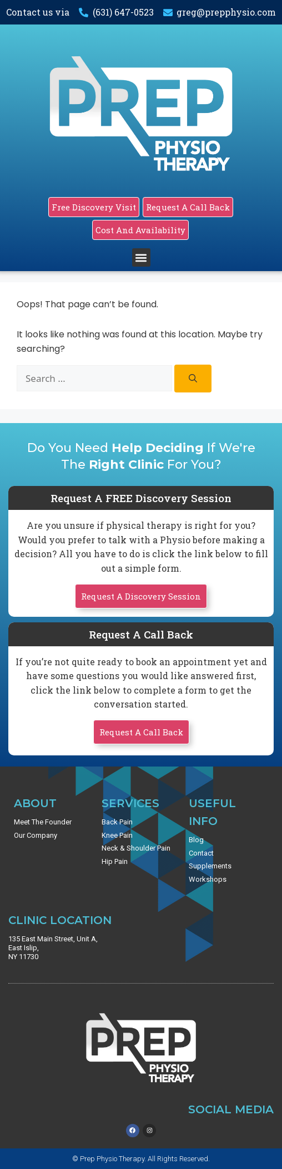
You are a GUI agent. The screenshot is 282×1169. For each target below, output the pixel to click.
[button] (141, 257)
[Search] (193, 378)
